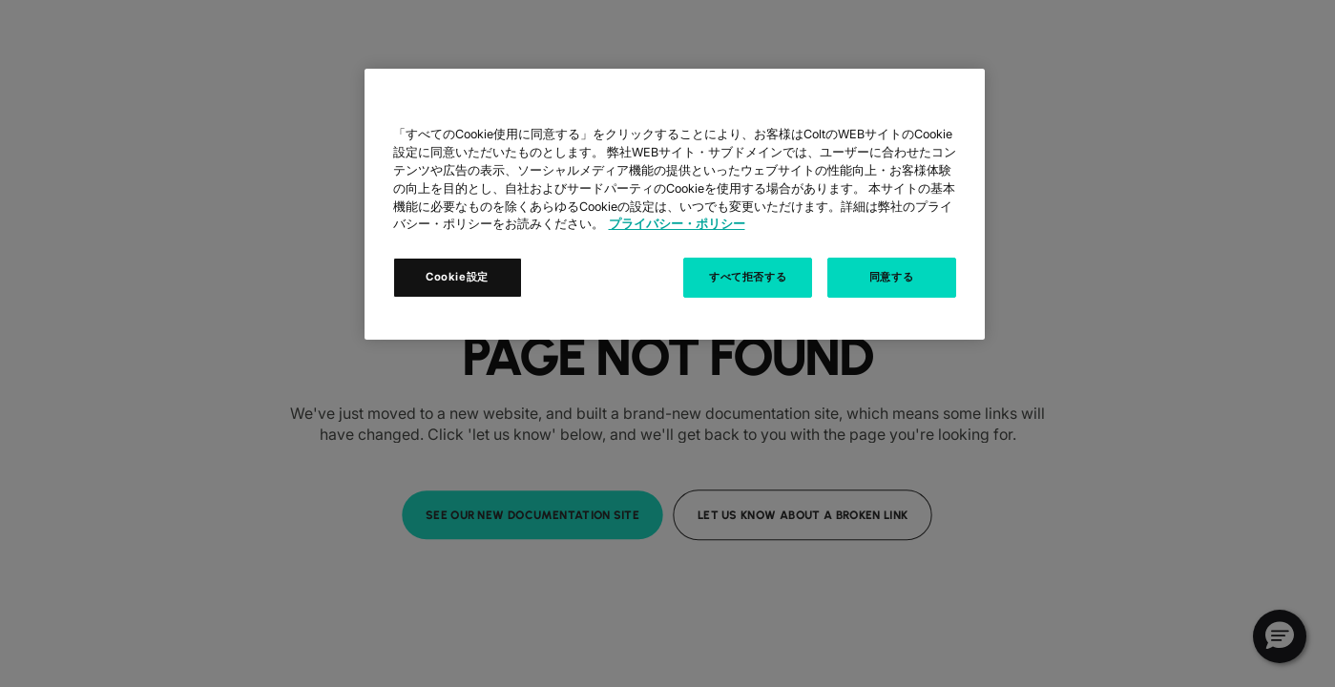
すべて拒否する (747, 276)
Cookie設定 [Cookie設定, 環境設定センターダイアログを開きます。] (457, 276)
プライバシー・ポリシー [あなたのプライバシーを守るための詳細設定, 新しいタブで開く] (677, 224)
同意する (891, 276)
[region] (675, 204)
